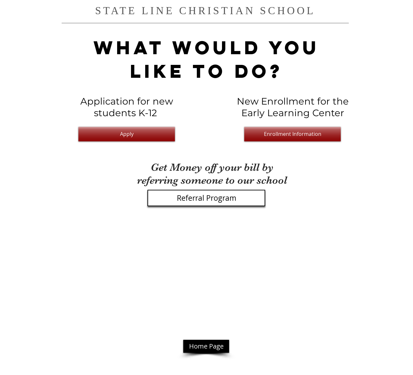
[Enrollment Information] (292, 134)
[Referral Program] (206, 198)
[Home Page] (206, 346)
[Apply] (126, 134)
